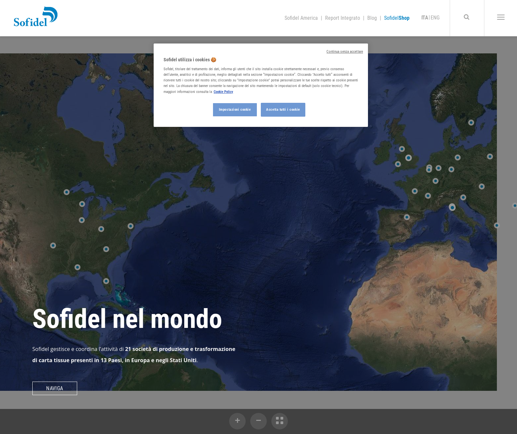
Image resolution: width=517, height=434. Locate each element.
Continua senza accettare (344, 51)
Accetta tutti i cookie (283, 109)
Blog (372, 18)
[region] (261, 85)
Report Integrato (343, 18)
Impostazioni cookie (235, 109)
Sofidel (397, 18)
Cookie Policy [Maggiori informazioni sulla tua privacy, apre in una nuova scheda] (223, 91)
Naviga (54, 388)
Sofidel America (302, 18)
